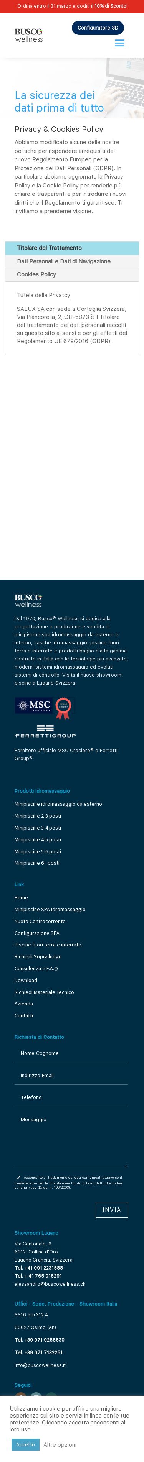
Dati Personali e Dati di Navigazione (64, 261)
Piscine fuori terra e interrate (48, 944)
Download (26, 980)
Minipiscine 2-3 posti (38, 815)
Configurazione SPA (38, 933)
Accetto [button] (25, 1444)
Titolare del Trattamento (49, 248)
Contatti (24, 1015)
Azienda (24, 1003)
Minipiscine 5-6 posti (38, 851)
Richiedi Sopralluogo (38, 956)
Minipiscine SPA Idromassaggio (50, 909)
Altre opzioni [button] (59, 1444)
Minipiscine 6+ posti (37, 862)
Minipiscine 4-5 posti (38, 839)
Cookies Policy (36, 274)
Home (21, 897)
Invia (112, 1209)
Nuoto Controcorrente (40, 921)
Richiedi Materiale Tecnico (44, 992)
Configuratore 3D (98, 28)
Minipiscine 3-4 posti (38, 827)
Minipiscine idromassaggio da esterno (58, 803)
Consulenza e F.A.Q (36, 968)
